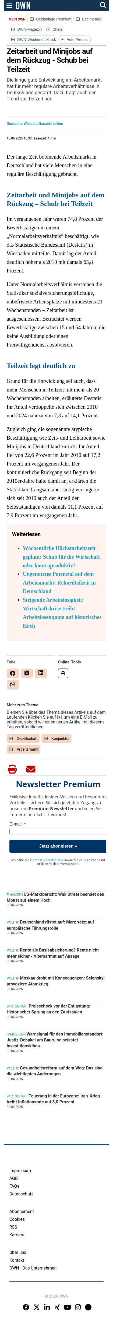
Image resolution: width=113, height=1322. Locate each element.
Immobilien (16, 1034)
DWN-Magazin (29, 29)
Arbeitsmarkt (27, 749)
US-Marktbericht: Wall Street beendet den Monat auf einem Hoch (55, 897)
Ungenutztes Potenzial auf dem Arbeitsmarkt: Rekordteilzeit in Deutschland (59, 582)
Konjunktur (60, 738)
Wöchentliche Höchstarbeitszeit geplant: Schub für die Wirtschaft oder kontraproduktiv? (61, 556)
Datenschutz (21, 1194)
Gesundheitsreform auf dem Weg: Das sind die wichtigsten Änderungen (55, 1070)
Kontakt (16, 1260)
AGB (82, 860)
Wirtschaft (17, 1006)
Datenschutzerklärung (46, 860)
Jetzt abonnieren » (58, 846)
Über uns (17, 1252)
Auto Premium (79, 39)
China (57, 29)
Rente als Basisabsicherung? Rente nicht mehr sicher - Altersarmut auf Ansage (53, 953)
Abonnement (21, 1211)
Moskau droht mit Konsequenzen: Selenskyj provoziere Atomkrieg (56, 981)
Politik (13, 922)
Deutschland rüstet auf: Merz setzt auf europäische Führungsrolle (50, 925)
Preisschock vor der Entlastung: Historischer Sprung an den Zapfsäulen (48, 1009)
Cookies (17, 1219)
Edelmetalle (92, 19)
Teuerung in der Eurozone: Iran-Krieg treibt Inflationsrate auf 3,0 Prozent (53, 1098)
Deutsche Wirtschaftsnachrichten (35, 123)
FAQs (14, 1186)
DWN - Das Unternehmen (33, 1268)
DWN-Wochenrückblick (36, 39)
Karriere (16, 1234)
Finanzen (15, 895)
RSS (13, 1227)
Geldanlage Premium (54, 19)
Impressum (20, 1170)
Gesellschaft (27, 738)
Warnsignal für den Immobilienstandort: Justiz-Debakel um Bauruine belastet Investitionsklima (55, 1040)
